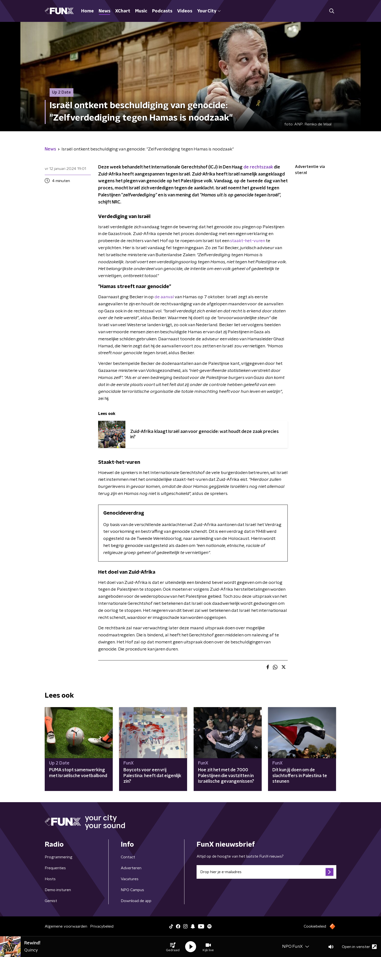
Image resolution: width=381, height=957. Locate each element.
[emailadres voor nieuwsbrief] (266, 872)
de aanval (164, 297)
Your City (209, 11)
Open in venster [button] (359, 946)
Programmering (58, 857)
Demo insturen (58, 890)
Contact (128, 857)
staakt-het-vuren (247, 241)
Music (141, 11)
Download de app (136, 901)
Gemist (51, 901)
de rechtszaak (258, 167)
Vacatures (130, 879)
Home (87, 11)
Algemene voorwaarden (66, 926)
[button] (173, 947)
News (104, 11)
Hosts (50, 879)
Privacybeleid (101, 926)
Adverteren (131, 868)
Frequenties (55, 868)
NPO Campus (132, 890)
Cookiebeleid (315, 926)
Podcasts (162, 11)
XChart (122, 11)
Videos (184, 11)
